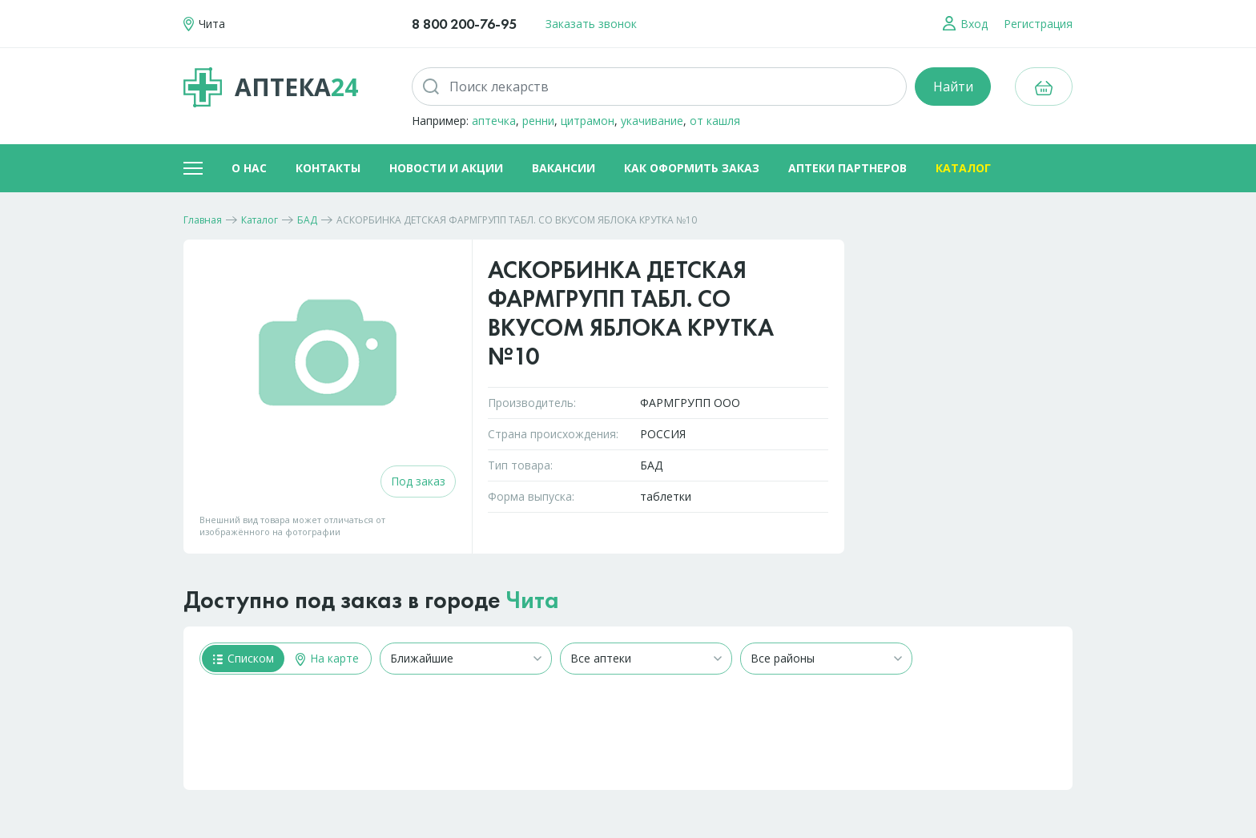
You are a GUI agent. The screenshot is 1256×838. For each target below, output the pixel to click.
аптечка (494, 120)
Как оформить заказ (691, 167)
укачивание (652, 120)
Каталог (963, 167)
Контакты (328, 167)
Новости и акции (446, 167)
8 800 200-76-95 (464, 23)
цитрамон (587, 120)
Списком (243, 658)
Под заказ (418, 481)
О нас (249, 167)
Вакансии (563, 167)
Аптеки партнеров (847, 167)
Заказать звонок (591, 23)
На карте (327, 658)
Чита (532, 600)
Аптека (270, 87)
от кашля (715, 120)
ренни (538, 120)
